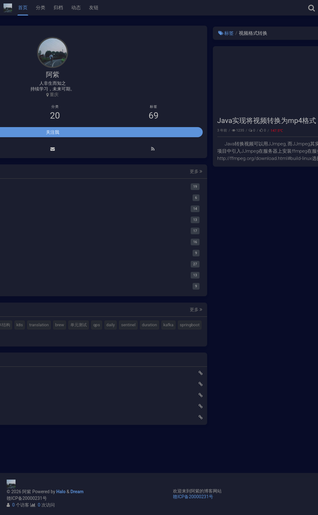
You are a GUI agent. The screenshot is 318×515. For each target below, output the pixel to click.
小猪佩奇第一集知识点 (30, 441)
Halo (61, 491)
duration (18, 360)
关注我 (52, 133)
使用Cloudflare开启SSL (31, 407)
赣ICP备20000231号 (27, 498)
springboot (58, 360)
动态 (76, 7)
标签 (121, 33)
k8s (49, 337)
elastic (43, 326)
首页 (23, 7)
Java (305, 130)
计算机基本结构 (25, 337)
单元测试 (19, 348)
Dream (77, 491)
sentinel (69, 348)
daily (51, 348)
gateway (82, 360)
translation (69, 337)
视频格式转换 (68, 326)
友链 (94, 7)
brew (89, 337)
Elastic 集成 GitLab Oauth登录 (37, 418)
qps (37, 348)
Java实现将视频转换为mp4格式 (162, 120)
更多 (90, 172)
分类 (40, 7)
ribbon (32, 371)
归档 (58, 7)
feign (15, 371)
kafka (37, 360)
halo (27, 326)
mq (14, 326)
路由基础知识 (21, 452)
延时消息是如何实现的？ (32, 429)
